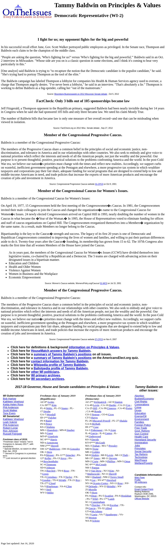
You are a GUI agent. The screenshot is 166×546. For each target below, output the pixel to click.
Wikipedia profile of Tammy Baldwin (60, 364)
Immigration (141, 442)
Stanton (119, 401)
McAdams (96, 511)
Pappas (95, 467)
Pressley (113, 445)
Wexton (93, 517)
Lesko (51, 401)
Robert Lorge (10, 427)
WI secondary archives (47, 379)
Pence (49, 423)
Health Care (141, 436)
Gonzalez (75, 448)
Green (45, 473)
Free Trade (141, 427)
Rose (66, 470)
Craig (95, 461)
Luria (94, 514)
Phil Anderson (11, 407)
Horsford (111, 480)
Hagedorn (52, 430)
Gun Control (141, 433)
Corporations (142, 404)
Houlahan (126, 495)
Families (139, 422)
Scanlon (109, 495)
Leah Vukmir (10, 422)
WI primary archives (45, 375)
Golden (96, 451)
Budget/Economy (144, 398)
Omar (127, 461)
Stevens (113, 458)
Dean (94, 495)
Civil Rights (141, 401)
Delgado (93, 486)
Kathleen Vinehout (13, 401)
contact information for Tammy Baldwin (59, 361)
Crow (111, 414)
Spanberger (111, 514)
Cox (128, 405)
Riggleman (52, 486)
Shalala (123, 420)
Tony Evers (9, 413)
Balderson (54, 448)
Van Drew (96, 470)
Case (96, 426)
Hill (95, 408)
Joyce (63, 458)
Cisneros (111, 408)
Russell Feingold (12, 433)
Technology (141, 457)
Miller (50, 492)
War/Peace (141, 460)
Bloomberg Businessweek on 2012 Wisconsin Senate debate (80, 94)
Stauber (71, 430)
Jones (97, 458)
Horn (94, 492)
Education (140, 413)
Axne (113, 430)
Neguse (96, 414)
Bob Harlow (9, 398)
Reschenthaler (50, 461)
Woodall (51, 414)
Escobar (114, 505)
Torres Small (116, 476)
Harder (112, 405)
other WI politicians (45, 372)
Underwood (95, 436)
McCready (101, 464)
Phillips (111, 461)
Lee (94, 480)
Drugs (138, 410)
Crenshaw (52, 476)
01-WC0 (103, 283)
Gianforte (53, 436)
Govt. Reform (142, 430)
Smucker (70, 455)
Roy (78, 480)
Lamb (111, 498)
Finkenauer (97, 430)
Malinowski (93, 473)
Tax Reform (141, 454)
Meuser (50, 455)
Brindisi (111, 486)
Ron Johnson (10, 430)
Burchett (51, 470)
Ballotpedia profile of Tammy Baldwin (61, 368)
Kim (54, 405)
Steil (48, 489)
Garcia (94, 433)
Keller (48, 458)
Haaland (96, 476)
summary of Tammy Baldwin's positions (63, 354)
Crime (138, 407)
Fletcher (96, 505)
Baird (49, 420)
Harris (54, 439)
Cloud (52, 483)
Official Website (142, 498)
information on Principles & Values (94, 347)
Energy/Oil (140, 416)
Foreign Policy (143, 425)
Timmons (51, 464)
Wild (95, 498)
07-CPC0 (99, 339)
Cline (69, 486)
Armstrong (52, 442)
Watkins (50, 426)
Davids (95, 439)
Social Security (143, 451)
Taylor (68, 476)
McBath (96, 423)
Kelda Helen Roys (13, 404)
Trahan (96, 445)
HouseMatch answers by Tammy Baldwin (61, 350)
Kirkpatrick (100, 401)
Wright (62, 480)
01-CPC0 (99, 184)
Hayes (94, 417)
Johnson (50, 467)
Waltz (49, 408)
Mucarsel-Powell (101, 420)
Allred (108, 508)
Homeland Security (145, 439)
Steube (46, 411)
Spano (64, 408)
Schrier (96, 520)
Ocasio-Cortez (100, 483)
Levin (96, 405)
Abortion (139, 395)
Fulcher (52, 417)
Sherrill (113, 473)
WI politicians (141, 482)
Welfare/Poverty (144, 463)
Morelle (93, 489)
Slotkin (95, 455)
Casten (108, 433)
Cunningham (98, 501)
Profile (138, 480)
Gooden (46, 480)
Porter (129, 408)
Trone (95, 448)
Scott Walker (10, 410)
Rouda (97, 411)
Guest (50, 433)
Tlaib (125, 455)
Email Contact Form (144, 489)
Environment (142, 419)
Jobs (137, 445)
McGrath (100, 442)
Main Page (140, 477)
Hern (49, 451)
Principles (140, 448)
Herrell (54, 445)
